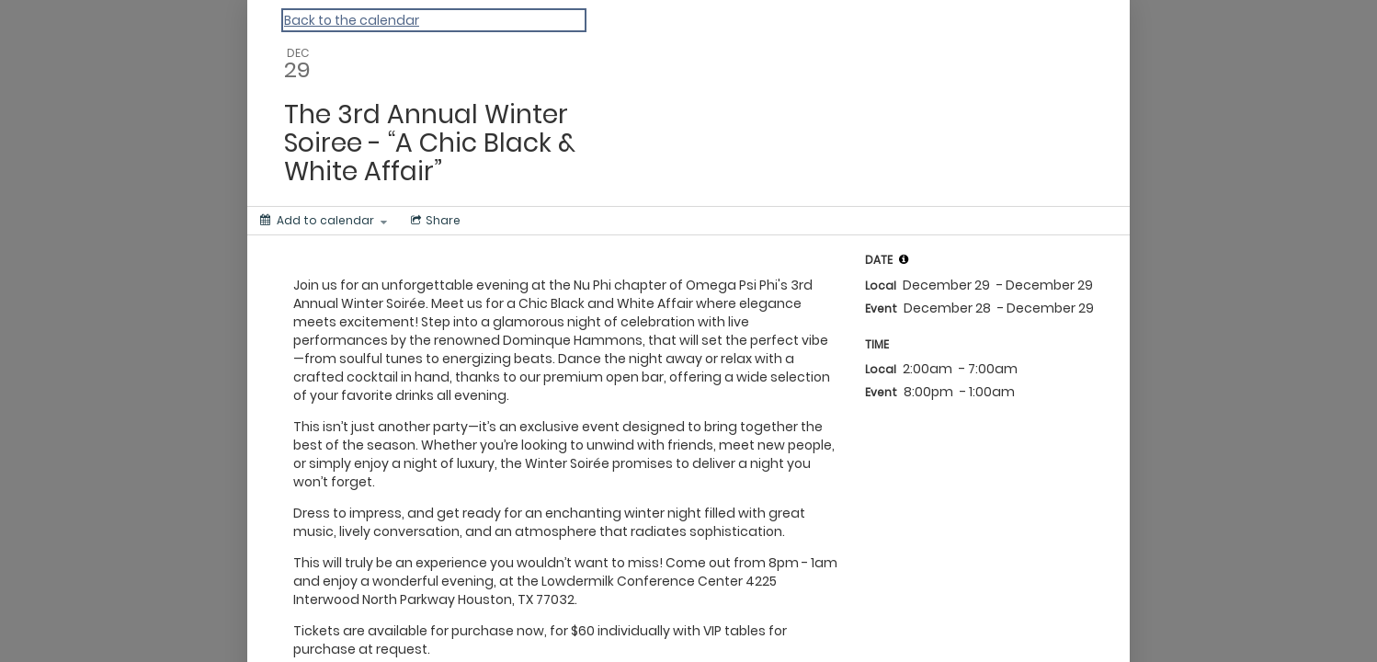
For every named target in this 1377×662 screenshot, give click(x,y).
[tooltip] (903, 259)
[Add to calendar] (323, 220)
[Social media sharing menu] (434, 220)
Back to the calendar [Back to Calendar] (351, 20)
